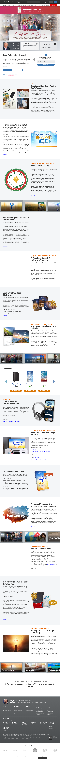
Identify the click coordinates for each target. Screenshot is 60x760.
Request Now (33, 113)
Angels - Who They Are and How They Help (30, 383)
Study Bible (16, 386)
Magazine (28, 706)
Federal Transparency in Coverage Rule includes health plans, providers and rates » (14, 739)
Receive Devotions (42, 758)
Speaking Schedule (15, 45)
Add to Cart (16, 390)
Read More (7, 70)
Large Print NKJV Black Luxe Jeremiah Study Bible (16, 384)
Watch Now (33, 459)
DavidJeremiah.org (36, 449)
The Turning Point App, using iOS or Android (41, 451)
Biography (17, 46)
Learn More (5, 154)
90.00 (16, 387)
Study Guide (30, 385)
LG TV (34, 454)
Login (55, 1)
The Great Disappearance (44, 383)
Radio (5, 706)
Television (17, 706)
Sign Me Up (45, 64)
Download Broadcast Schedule (14, 421)
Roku (34, 452)
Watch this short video (51, 564)
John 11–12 (18, 74)
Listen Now (18, 70)
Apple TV (35, 456)
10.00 (30, 386)
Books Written (16, 48)
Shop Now (5, 619)
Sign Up (51, 1)
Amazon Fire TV (36, 457)
